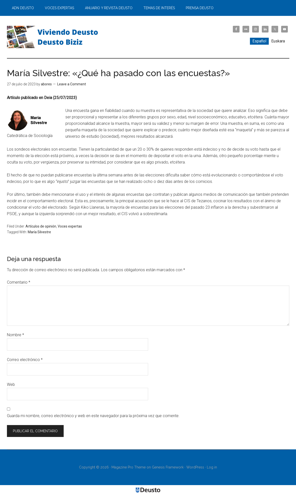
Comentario (18, 282)
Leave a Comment (71, 84)
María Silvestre (39, 232)
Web (11, 384)
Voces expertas (70, 226)
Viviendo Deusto (54, 37)
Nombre (15, 334)
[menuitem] (259, 41)
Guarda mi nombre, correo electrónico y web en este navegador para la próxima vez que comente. (93, 415)
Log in (212, 467)
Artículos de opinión (41, 226)
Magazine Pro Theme (128, 467)
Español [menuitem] (259, 41)
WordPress (195, 467)
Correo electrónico (25, 359)
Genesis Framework (168, 467)
